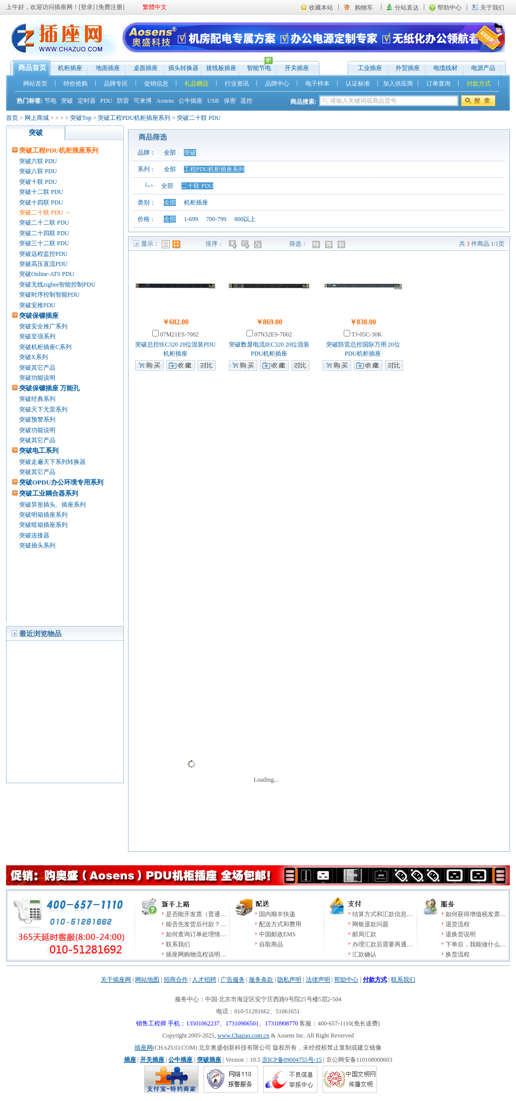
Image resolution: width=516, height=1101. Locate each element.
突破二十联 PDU (199, 117)
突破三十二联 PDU (44, 243)
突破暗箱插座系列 (43, 524)
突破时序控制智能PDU (49, 294)
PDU (106, 100)
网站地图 (147, 979)
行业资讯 (237, 83)
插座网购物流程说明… (196, 954)
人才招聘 (204, 979)
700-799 (216, 219)
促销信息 (156, 83)
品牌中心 (277, 83)
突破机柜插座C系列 (45, 347)
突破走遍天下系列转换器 (52, 461)
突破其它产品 (37, 367)
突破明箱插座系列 (43, 514)
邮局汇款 (364, 934)
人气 (259, 244)
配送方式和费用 (280, 924)
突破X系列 (33, 357)
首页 (12, 117)
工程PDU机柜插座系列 (214, 169)
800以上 (244, 219)
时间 (246, 244)
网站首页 (35, 83)
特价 (317, 244)
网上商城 (37, 117)
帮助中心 (449, 7)
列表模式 (166, 244)
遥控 (246, 100)
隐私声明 (289, 979)
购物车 (364, 7)
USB (213, 100)
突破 (67, 100)
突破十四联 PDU (41, 202)
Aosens (165, 100)
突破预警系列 (37, 419)
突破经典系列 (37, 398)
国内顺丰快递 (277, 914)
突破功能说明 (37, 377)
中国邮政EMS (277, 934)
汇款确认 (364, 954)
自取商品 (271, 944)
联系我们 (178, 944)
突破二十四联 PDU (44, 233)
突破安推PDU (37, 305)
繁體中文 (155, 7)
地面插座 (108, 68)
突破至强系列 (37, 336)
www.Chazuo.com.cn (244, 1035)
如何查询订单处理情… (196, 934)
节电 (50, 100)
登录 (87, 7)
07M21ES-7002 (179, 334)
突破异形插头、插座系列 (52, 504)
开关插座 (297, 68)
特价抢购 (75, 83)
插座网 (144, 1047)
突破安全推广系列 (43, 326)
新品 (342, 244)
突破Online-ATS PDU (46, 274)
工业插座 (370, 68)
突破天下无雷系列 (43, 409)
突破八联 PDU (38, 171)
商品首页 (32, 68)
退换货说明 (460, 934)
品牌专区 (116, 83)
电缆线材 (445, 68)
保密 (230, 100)
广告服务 (233, 979)
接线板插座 (221, 68)
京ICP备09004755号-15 (292, 1059)
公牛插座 (190, 100)
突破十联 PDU (38, 181)
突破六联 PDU (38, 161)
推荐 (330, 244)
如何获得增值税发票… (475, 914)
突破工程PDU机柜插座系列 (134, 117)
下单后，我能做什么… (475, 944)
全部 (170, 152)
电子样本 (317, 83)
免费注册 (110, 7)
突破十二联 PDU (41, 191)
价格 (233, 244)
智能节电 (256, 66)
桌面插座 (146, 68)
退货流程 (457, 924)
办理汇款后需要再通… (382, 944)
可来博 (143, 100)
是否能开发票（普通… (196, 914)
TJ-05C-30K (366, 334)
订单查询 (438, 83)
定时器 (87, 100)
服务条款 (261, 979)
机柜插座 (70, 68)
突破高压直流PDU (43, 263)
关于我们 (492, 7)
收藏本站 (321, 7)
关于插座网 (116, 979)
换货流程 (457, 954)
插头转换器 (183, 68)
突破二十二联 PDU (44, 222)
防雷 (123, 100)
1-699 (191, 219)
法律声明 (318, 979)
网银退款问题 (370, 924)
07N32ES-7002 (272, 334)
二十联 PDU (197, 185)
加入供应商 (398, 83)
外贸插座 (408, 68)
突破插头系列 (37, 545)
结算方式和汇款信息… (382, 914)
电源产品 (483, 68)
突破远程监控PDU (43, 253)
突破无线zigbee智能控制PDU (57, 284)
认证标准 (358, 83)
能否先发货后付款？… (196, 924)
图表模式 (176, 244)
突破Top (81, 117)
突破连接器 (34, 535)
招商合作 (176, 979)
